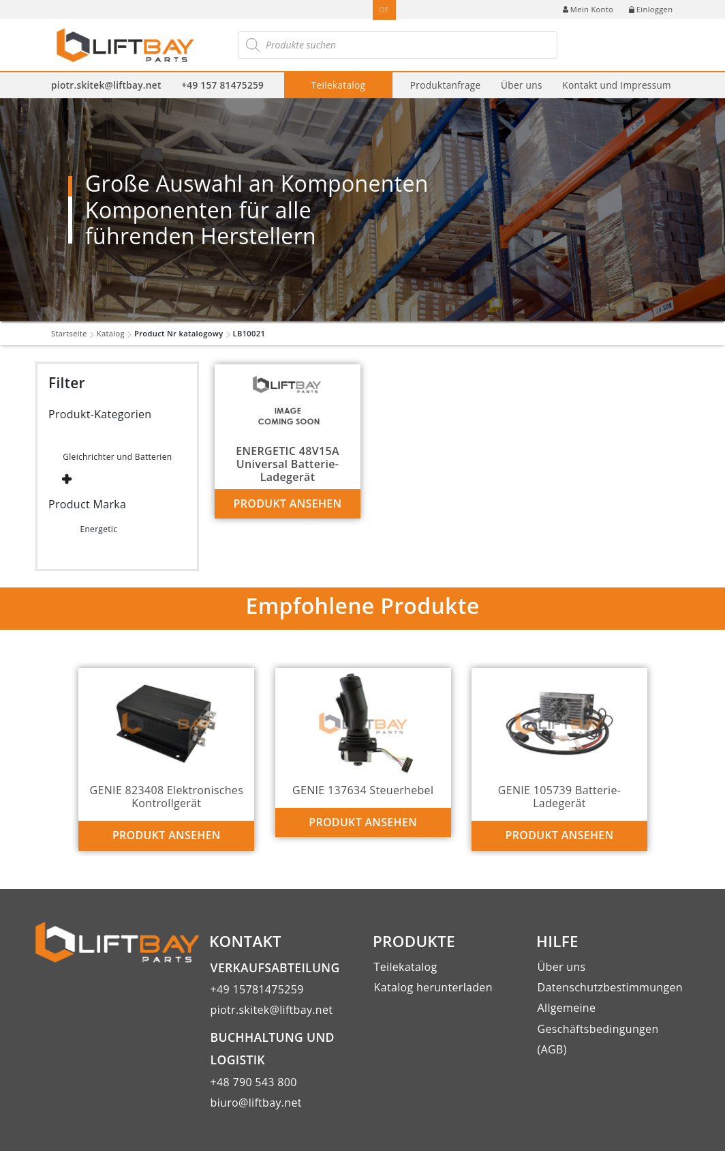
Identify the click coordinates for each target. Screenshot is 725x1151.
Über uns (521, 84)
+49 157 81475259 (222, 84)
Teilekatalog (338, 84)
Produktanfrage (445, 84)
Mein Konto (588, 9)
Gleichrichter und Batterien (117, 457)
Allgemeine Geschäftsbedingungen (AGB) (598, 1028)
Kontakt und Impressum (616, 84)
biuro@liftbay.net (256, 1102)
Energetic (98, 529)
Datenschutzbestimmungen (610, 987)
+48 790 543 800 (254, 1082)
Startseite (69, 333)
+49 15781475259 (257, 989)
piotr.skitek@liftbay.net (106, 84)
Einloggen (651, 9)
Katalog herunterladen (433, 987)
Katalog (111, 333)
